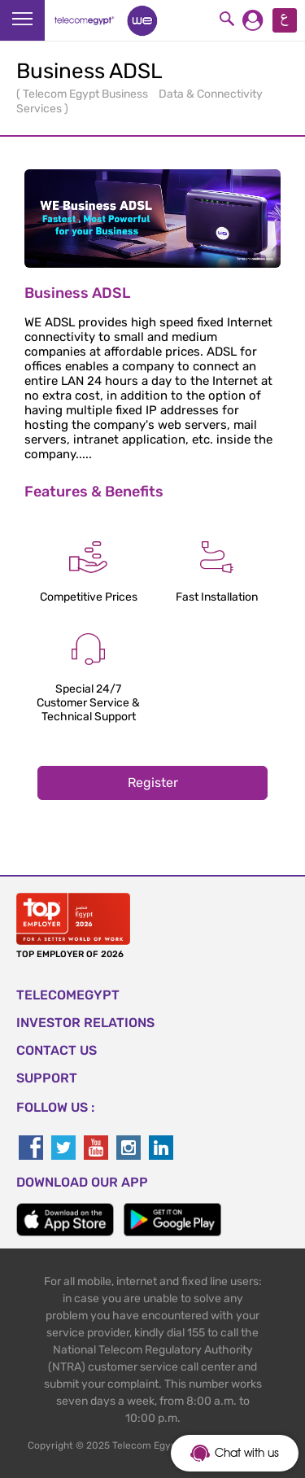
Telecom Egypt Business (86, 94)
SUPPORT (46, 1078)
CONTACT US (56, 1050)
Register (153, 782)
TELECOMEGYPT (68, 995)
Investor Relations (85, 1022)
